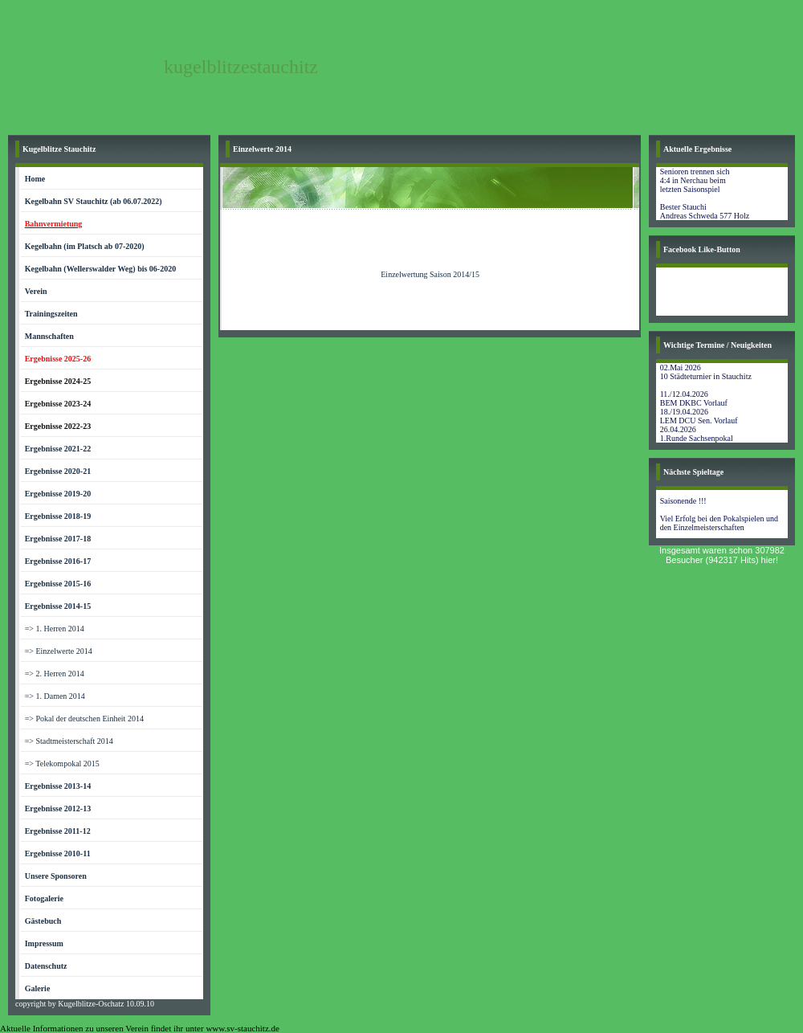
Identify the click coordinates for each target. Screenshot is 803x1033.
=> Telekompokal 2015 (62, 763)
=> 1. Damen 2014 (55, 696)
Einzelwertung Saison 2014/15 (430, 274)
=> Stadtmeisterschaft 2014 (69, 741)
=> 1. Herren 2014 (54, 628)
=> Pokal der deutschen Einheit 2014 (84, 718)
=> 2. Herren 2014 (54, 673)
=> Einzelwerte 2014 (58, 651)
